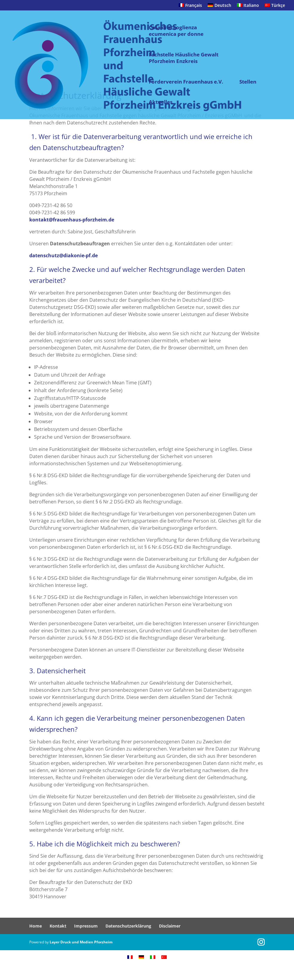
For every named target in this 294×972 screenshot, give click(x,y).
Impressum (86, 926)
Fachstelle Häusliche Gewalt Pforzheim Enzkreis (183, 57)
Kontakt (58, 926)
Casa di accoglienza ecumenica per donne (176, 30)
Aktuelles (160, 102)
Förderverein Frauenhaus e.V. (186, 81)
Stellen (247, 81)
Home (35, 926)
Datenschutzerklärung (128, 926)
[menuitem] (190, 7)
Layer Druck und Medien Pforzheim (81, 942)
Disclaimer (169, 926)
